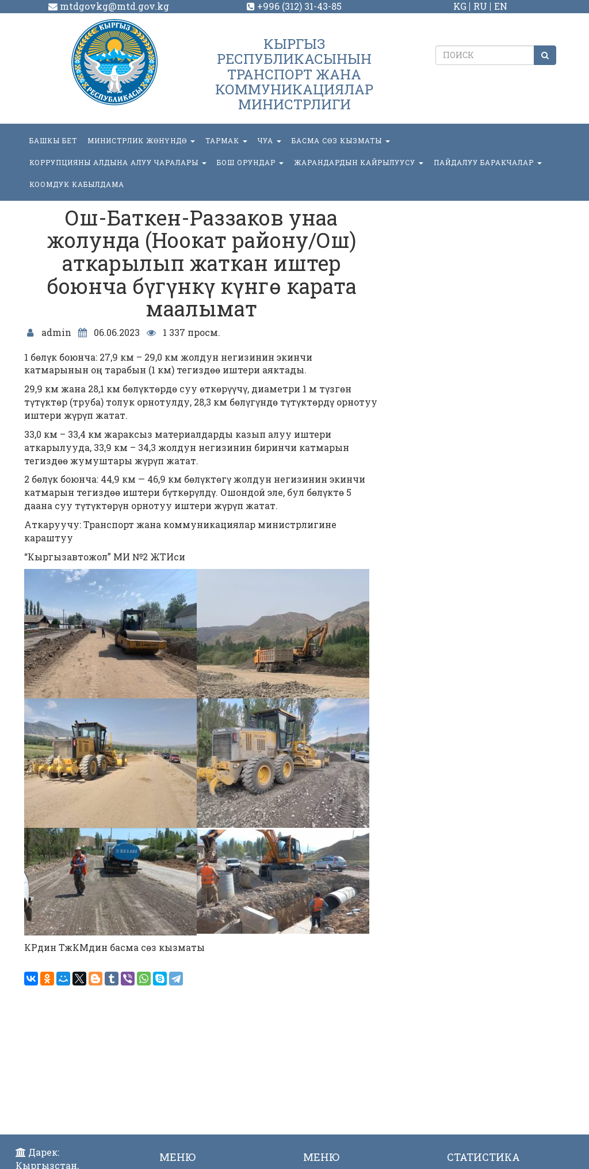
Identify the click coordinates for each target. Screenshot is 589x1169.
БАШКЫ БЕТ (53, 140)
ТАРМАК (226, 140)
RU (480, 6)
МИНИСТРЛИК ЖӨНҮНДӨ (141, 140)
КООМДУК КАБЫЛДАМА (76, 184)
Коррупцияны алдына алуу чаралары (117, 162)
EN (500, 6)
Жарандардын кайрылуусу (358, 162)
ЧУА (269, 140)
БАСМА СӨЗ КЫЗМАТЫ (341, 140)
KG (459, 6)
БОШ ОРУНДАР (250, 162)
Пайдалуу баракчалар (488, 162)
